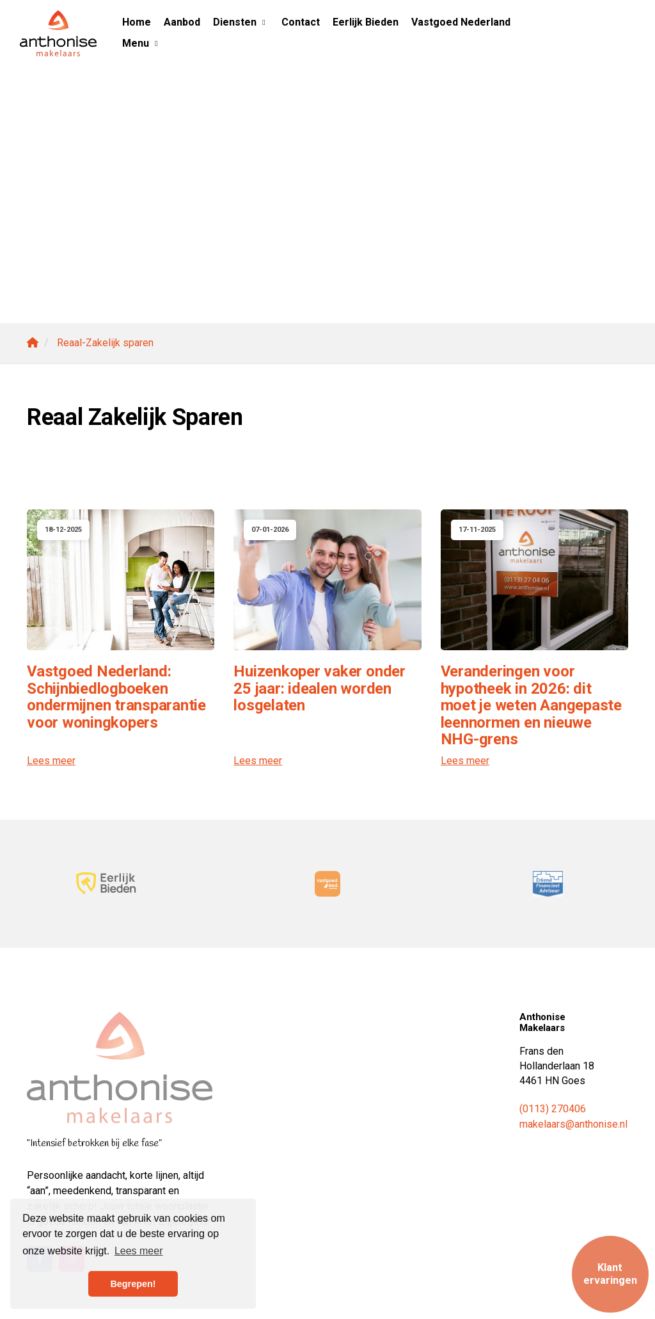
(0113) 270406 (552, 1109)
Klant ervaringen (610, 1273)
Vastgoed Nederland (460, 22)
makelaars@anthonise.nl (573, 1124)
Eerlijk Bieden (366, 22)
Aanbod (182, 22)
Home (136, 22)
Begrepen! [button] (132, 1284)
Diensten (241, 22)
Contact (300, 22)
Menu (141, 43)
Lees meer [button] (138, 1250)
